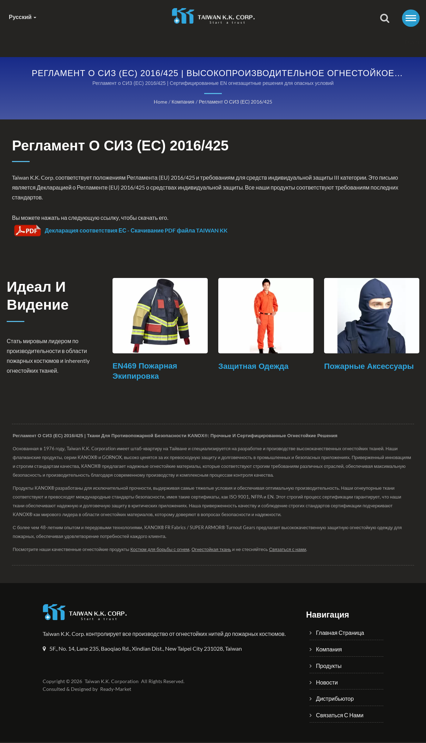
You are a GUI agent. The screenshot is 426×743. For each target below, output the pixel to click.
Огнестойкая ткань (214, 550)
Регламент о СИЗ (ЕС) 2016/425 (235, 102)
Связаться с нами (359, 42)
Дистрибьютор (289, 42)
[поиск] (384, 18)
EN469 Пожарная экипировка (146, 372)
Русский (23, 17)
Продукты (181, 42)
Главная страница (64, 42)
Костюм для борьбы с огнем (161, 550)
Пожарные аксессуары (370, 366)
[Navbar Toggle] (411, 18)
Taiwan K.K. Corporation (110, 682)
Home (160, 102)
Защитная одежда (254, 366)
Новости (233, 42)
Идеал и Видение (41, 297)
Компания (127, 42)
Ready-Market (116, 690)
